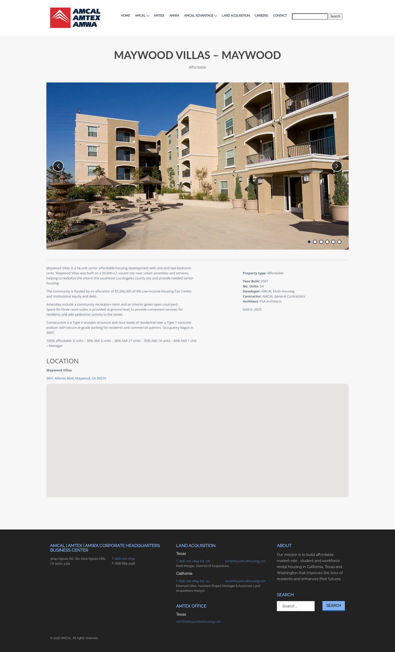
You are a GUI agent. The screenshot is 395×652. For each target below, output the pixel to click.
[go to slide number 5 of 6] (333, 242)
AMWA (174, 15)
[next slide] (336, 166)
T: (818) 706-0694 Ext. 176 (193, 561)
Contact (280, 15)
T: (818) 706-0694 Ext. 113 (193, 581)
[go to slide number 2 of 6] (315, 242)
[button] (197, 435)
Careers (261, 15)
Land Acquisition (236, 15)
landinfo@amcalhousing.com (245, 561)
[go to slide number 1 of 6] (309, 242)
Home (125, 15)
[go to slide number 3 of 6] (321, 242)
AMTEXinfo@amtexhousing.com (198, 622)
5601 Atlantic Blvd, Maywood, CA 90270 (76, 378)
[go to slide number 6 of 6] (339, 242)
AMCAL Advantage (200, 15)
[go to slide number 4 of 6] (327, 242)
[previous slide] (58, 166)
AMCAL (142, 15)
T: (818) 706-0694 (123, 558)
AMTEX (159, 15)
